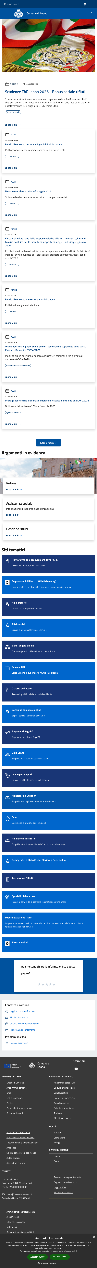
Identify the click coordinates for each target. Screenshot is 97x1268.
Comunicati (59, 1137)
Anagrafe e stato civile (64, 1082)
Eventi (57, 1161)
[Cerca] (91, 13)
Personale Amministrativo (18, 1108)
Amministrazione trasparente (20, 1211)
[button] (48, 1263)
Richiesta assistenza (63, 1192)
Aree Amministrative (16, 1087)
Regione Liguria (11, 4)
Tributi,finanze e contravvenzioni (22, 1142)
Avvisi (10, 134)
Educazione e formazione (18, 1132)
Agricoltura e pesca (15, 1163)
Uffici (8, 1092)
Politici (9, 1103)
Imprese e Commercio (64, 1098)
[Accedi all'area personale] (85, 4)
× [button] (94, 1237)
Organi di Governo (15, 1082)
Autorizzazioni (13, 1158)
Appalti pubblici (61, 1103)
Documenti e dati (14, 1113)
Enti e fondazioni (14, 1098)
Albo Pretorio (12, 1216)
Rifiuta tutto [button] (60, 1257)
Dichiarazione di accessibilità (20, 1232)
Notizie (14, 83)
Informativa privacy (15, 1222)
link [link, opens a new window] (75, 1251)
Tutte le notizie (48, 442)
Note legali (11, 1227)
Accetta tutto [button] (37, 1257)
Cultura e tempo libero (64, 1087)
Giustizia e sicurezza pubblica (20, 1137)
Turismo (58, 1113)
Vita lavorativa (61, 1092)
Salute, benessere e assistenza (21, 1152)
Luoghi (57, 1156)
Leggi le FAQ (60, 1187)
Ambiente (11, 1147)
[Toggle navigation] (5, 13)
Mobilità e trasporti (63, 1118)
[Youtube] (76, 1069)
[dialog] (48, 1251)
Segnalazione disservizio (65, 1182)
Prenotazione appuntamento (67, 1177)
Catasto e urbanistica (64, 1108)
